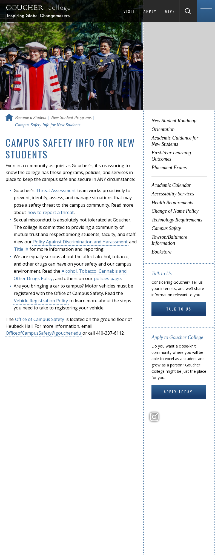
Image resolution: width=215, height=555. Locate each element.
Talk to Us (178, 309)
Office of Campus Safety (39, 319)
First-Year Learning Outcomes (171, 156)
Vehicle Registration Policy (41, 301)
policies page (107, 278)
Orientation (162, 129)
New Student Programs (71, 117)
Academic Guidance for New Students (174, 141)
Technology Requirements (176, 220)
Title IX (21, 249)
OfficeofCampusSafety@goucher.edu (43, 333)
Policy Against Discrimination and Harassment (80, 242)
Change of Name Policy (174, 211)
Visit (129, 11)
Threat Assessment (56, 190)
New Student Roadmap (173, 120)
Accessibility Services (172, 194)
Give (170, 11)
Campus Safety (166, 228)
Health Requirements (172, 202)
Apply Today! (179, 391)
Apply (150, 11)
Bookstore (161, 252)
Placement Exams (169, 167)
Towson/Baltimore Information (169, 240)
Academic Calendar (171, 185)
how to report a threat (50, 212)
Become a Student (31, 117)
